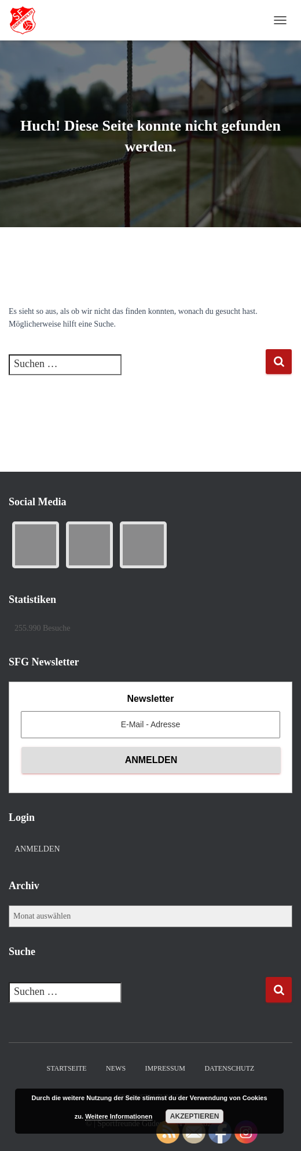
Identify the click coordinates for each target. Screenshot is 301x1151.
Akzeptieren (194, 1116)
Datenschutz (229, 1068)
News (116, 1068)
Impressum (165, 1068)
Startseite (67, 1068)
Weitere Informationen (118, 1116)
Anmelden (37, 849)
